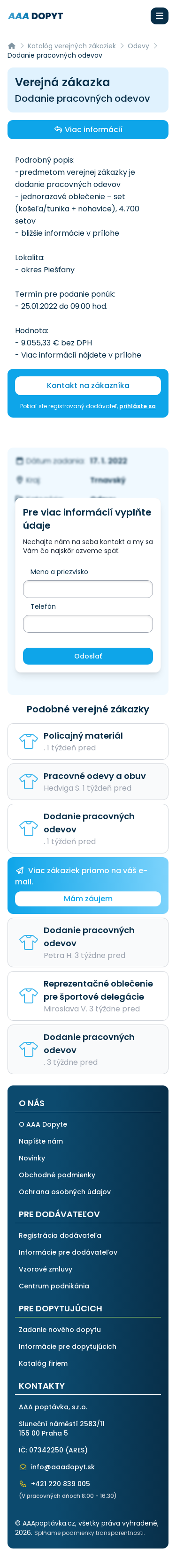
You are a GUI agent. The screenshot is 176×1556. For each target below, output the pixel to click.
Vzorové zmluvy (45, 1269)
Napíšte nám (41, 1141)
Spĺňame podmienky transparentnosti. (89, 1533)
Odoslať (88, 656)
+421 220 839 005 (54, 1484)
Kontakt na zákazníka (88, 385)
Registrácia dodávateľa (60, 1235)
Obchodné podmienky (57, 1175)
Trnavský (108, 480)
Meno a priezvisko (59, 571)
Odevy (138, 46)
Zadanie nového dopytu (60, 1329)
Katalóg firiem (43, 1363)
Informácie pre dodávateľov (68, 1252)
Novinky (32, 1158)
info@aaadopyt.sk (57, 1467)
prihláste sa (137, 406)
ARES (76, 1450)
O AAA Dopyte (43, 1124)
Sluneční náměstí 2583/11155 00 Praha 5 (62, 1428)
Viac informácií (88, 129)
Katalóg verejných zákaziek (72, 46)
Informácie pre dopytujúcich (67, 1346)
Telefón (43, 606)
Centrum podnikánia (54, 1286)
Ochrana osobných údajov (65, 1192)
